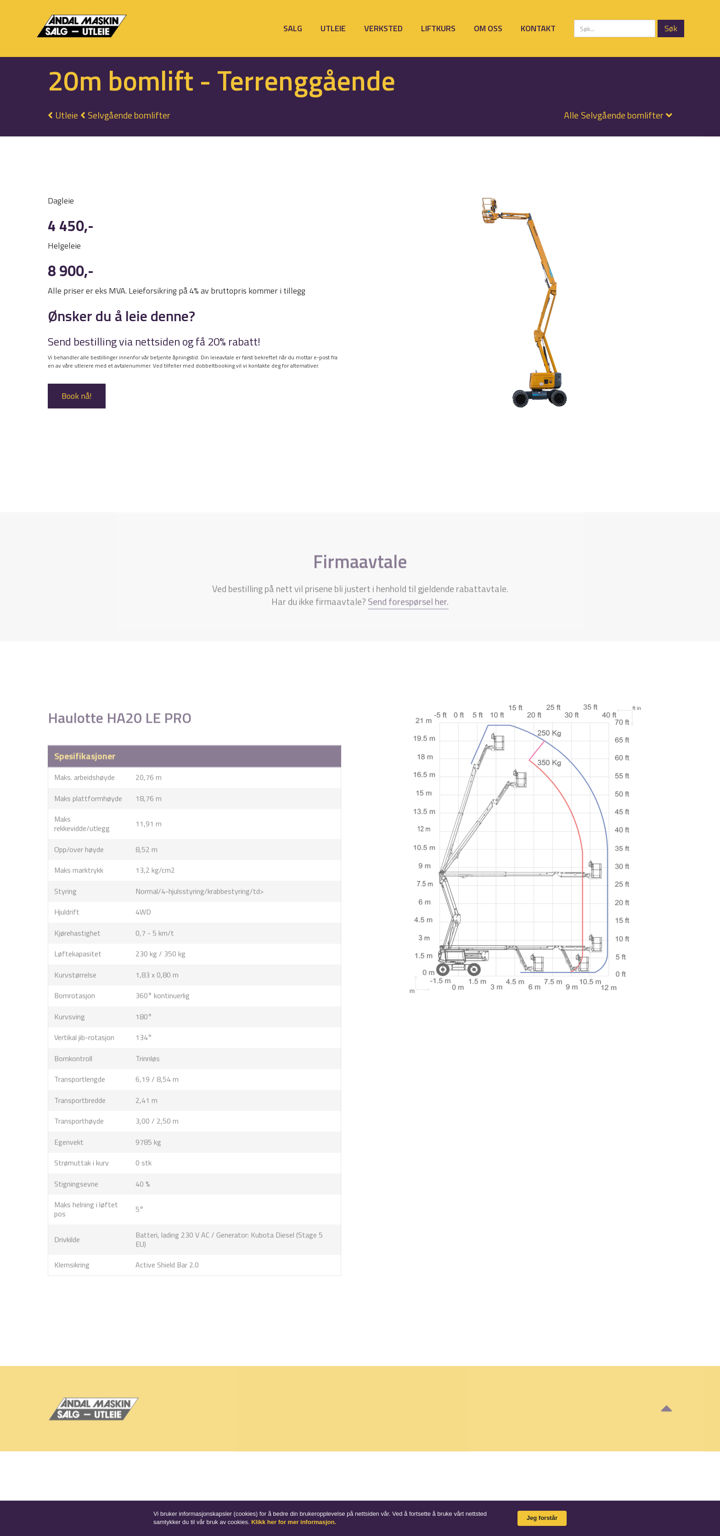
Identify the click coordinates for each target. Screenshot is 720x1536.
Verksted (383, 28)
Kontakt (538, 28)
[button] (613, 115)
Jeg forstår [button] (542, 1517)
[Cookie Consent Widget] (360, 1518)
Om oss (488, 28)
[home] (82, 26)
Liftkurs (438, 28)
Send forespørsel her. (408, 625)
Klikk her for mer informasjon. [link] (293, 1522)
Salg (292, 28)
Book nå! (77, 396)
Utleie (333, 28)
